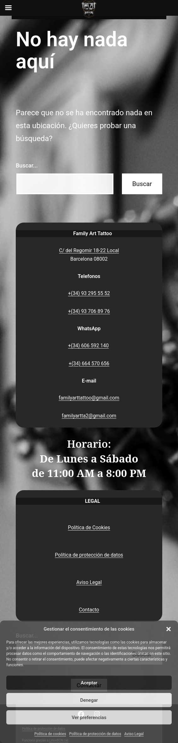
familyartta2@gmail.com (89, 416)
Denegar (89, 700)
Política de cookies (50, 734)
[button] (168, 629)
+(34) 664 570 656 (89, 363)
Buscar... (27, 165)
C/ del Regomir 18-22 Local (89, 250)
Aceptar (89, 683)
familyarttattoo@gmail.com (89, 398)
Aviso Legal (134, 734)
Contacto (89, 610)
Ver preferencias (89, 717)
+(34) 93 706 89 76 (89, 311)
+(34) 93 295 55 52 (89, 293)
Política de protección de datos (95, 734)
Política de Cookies (89, 527)
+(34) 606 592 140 (88, 346)
